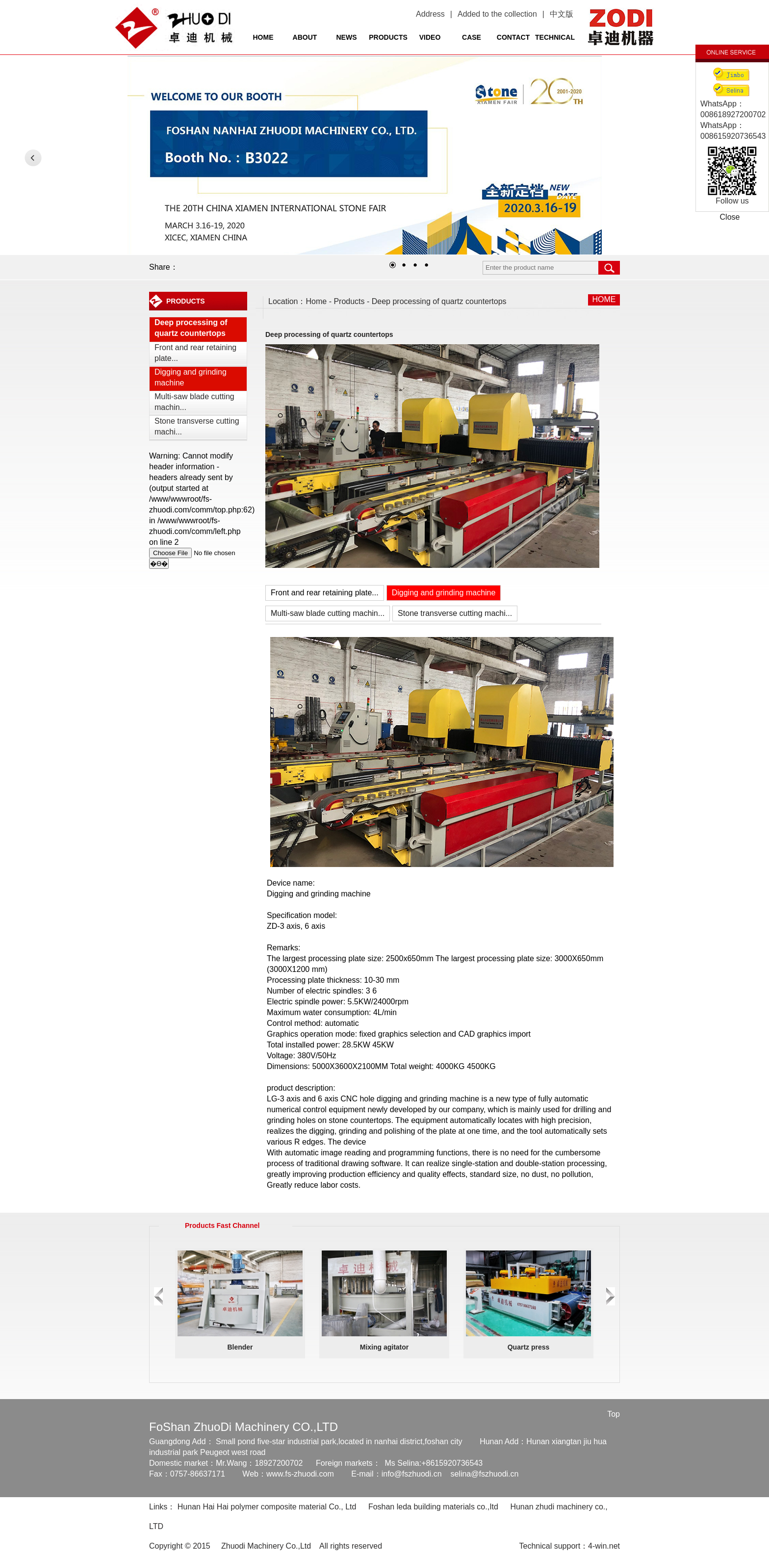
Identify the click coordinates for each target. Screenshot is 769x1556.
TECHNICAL (555, 37)
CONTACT (513, 37)
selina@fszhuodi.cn (484, 1474)
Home (316, 301)
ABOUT (305, 37)
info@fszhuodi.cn (412, 1474)
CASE (471, 37)
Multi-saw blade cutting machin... (194, 401)
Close (730, 217)
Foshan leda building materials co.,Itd (433, 1507)
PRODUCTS (388, 37)
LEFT (33, 157)
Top (613, 1414)
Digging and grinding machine (190, 377)
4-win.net (604, 1546)
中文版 (561, 14)
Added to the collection (497, 14)
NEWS (346, 37)
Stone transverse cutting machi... (196, 426)
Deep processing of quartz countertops (190, 327)
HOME (263, 37)
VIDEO (430, 37)
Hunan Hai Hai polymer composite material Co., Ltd (267, 1507)
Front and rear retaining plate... (195, 352)
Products (348, 301)
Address (430, 14)
